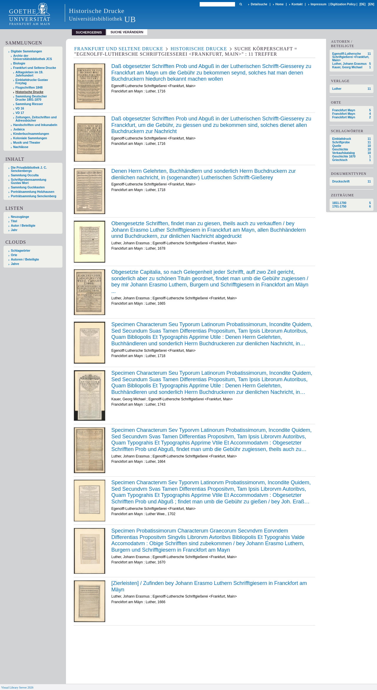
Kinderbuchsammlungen (31, 133)
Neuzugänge (20, 216)
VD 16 (20, 108)
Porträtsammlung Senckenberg (33, 196)
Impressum (318, 4)
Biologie (19, 63)
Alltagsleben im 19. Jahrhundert (29, 74)
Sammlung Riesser (29, 104)
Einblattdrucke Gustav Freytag (32, 81)
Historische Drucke (30, 92)
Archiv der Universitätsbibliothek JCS (32, 57)
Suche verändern (126, 32)
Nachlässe (20, 147)
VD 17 (20, 113)
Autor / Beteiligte (23, 225)
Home (279, 4)
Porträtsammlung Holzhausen (32, 191)
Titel (14, 221)
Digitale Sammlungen (26, 51)
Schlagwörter (20, 250)
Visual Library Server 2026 (17, 687)
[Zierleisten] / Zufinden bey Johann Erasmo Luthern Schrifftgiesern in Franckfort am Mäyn (209, 586)
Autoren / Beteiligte (25, 259)
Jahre (15, 264)
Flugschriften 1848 (29, 87)
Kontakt (297, 4)
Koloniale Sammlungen (30, 138)
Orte (14, 255)
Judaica (19, 129)
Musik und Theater (26, 142)
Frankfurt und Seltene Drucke (34, 67)
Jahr (14, 230)
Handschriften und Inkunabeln (35, 125)
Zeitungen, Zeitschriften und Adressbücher (36, 119)
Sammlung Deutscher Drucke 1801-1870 (31, 98)
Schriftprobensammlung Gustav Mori (28, 181)
